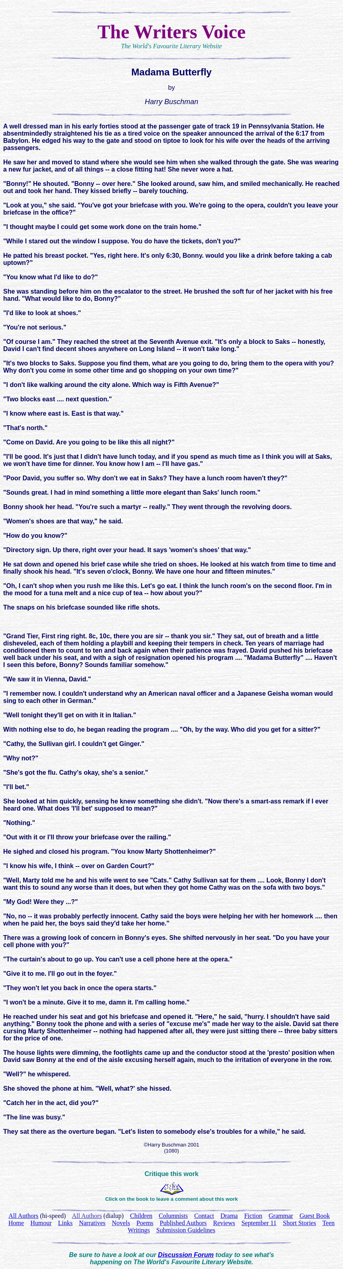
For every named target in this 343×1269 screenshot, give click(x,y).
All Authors (87, 1215)
